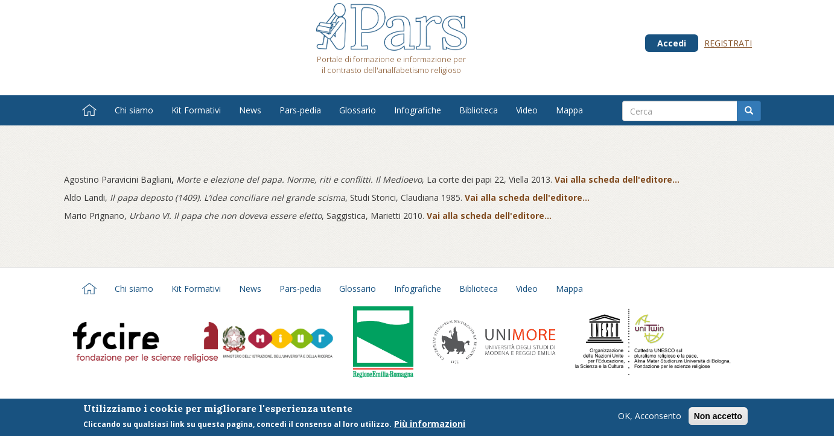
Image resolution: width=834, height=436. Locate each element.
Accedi (671, 43)
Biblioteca (478, 110)
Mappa (569, 110)
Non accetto (718, 418)
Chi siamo (134, 110)
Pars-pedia (300, 110)
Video (527, 110)
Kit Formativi (196, 110)
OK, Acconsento (649, 417)
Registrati (728, 43)
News (250, 110)
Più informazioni (429, 426)
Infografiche (417, 110)
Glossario (357, 110)
